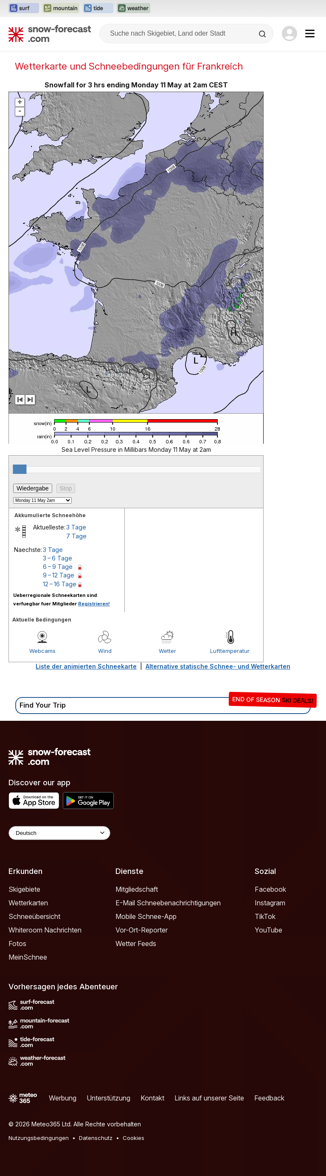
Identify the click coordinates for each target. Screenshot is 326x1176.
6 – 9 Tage (58, 566)
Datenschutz (95, 1137)
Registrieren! (94, 604)
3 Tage (76, 527)
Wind (105, 650)
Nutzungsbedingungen (38, 1137)
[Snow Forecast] (49, 33)
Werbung (62, 1098)
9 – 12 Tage (58, 575)
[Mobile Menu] (310, 33)
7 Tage (76, 536)
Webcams (42, 650)
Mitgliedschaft (136, 889)
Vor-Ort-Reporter (141, 930)
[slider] (19, 469)
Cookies (133, 1137)
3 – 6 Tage (57, 558)
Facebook (270, 889)
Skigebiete (24, 889)
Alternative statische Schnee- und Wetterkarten (218, 666)
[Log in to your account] (289, 33)
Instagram (270, 903)
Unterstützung (108, 1098)
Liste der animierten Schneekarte (86, 666)
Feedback (269, 1098)
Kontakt (152, 1098)
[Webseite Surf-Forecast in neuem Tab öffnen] (23, 8)
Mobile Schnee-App (146, 916)
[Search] (263, 34)
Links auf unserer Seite (209, 1098)
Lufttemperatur (230, 650)
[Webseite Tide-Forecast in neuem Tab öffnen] (98, 8)
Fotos (17, 943)
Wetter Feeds (135, 943)
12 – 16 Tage (59, 584)
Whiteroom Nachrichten (45, 930)
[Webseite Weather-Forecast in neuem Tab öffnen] (133, 8)
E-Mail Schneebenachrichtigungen (168, 903)
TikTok (265, 916)
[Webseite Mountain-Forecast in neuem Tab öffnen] (60, 8)
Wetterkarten (28, 903)
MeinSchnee (27, 957)
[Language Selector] (59, 833)
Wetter (167, 650)
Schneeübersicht (34, 916)
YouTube (268, 930)
